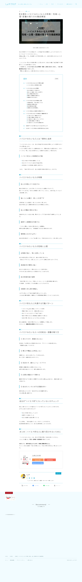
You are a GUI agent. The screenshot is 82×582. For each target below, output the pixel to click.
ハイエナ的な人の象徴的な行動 (34, 85)
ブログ (52, 4)
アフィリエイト (60, 4)
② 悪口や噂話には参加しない (34, 117)
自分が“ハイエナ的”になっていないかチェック (37, 125)
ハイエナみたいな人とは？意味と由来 (35, 83)
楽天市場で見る (50, 459)
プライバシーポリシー (21, 569)
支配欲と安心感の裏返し (33, 107)
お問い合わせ (69, 4)
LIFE (47, 4)
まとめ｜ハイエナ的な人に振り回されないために (38, 128)
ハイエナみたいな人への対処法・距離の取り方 (37, 113)
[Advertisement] (41, 546)
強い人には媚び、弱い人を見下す (35, 92)
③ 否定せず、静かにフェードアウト (35, 119)
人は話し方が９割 (36, 455)
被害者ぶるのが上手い (32, 97)
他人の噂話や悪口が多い (33, 93)
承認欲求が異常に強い (32, 104)
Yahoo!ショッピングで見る (38, 463)
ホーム (41, 4)
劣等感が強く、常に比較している (35, 102)
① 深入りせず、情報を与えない (34, 115)
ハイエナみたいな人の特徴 (32, 88)
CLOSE (56, 78)
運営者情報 (12, 569)
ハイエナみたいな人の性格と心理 (34, 100)
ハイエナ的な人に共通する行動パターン (36, 111)
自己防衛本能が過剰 (32, 106)
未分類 (28, 11)
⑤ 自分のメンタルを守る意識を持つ (35, 122)
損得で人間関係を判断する (33, 95)
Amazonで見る (38, 459)
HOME (6, 565)
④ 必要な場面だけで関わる (33, 120)
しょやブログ (10, 4)
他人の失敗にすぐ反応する (33, 90)
